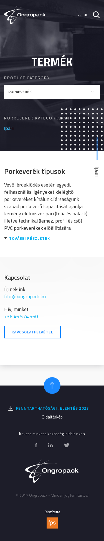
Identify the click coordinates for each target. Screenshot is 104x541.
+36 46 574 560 (21, 316)
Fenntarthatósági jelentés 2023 (52, 408)
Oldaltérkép (52, 417)
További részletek (29, 238)
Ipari (9, 128)
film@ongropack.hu (25, 296)
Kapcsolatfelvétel (32, 332)
